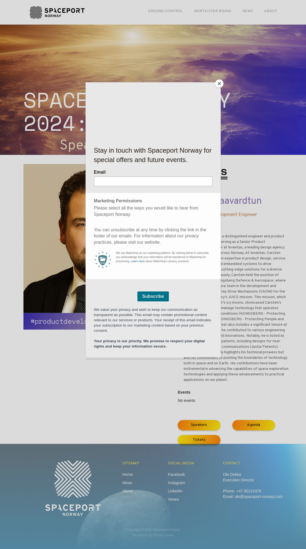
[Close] (219, 83)
